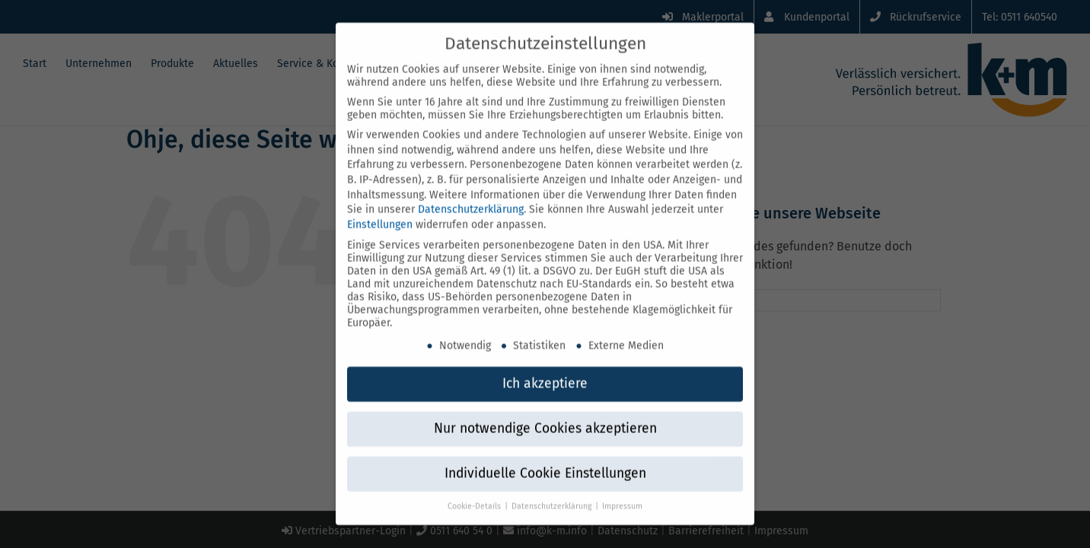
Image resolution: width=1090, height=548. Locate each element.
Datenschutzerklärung (471, 192)
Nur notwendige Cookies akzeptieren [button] (545, 411)
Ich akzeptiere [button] (545, 366)
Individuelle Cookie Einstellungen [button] (545, 456)
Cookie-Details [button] (475, 489)
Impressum (622, 489)
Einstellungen (380, 207)
